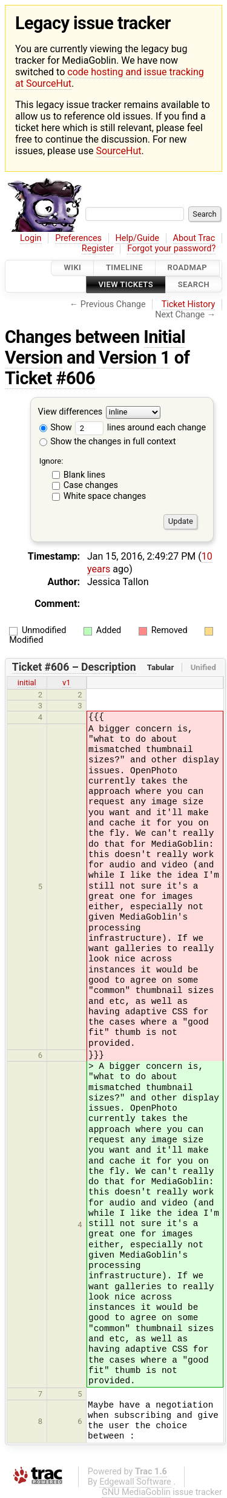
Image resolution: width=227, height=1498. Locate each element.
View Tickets (126, 284)
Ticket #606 (50, 378)
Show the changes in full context (107, 441)
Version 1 (134, 357)
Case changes (91, 485)
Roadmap (188, 268)
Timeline (124, 268)
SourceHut (118, 151)
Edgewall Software (135, 1482)
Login (31, 238)
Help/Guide (137, 238)
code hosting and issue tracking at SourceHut (109, 77)
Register (98, 248)
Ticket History (188, 304)
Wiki (72, 268)
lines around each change (140, 427)
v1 (66, 682)
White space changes (105, 496)
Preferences (78, 238)
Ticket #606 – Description (74, 667)
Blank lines (84, 475)
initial (27, 682)
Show (55, 427)
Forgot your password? (171, 248)
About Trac (194, 238)
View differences (70, 412)
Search (193, 284)
